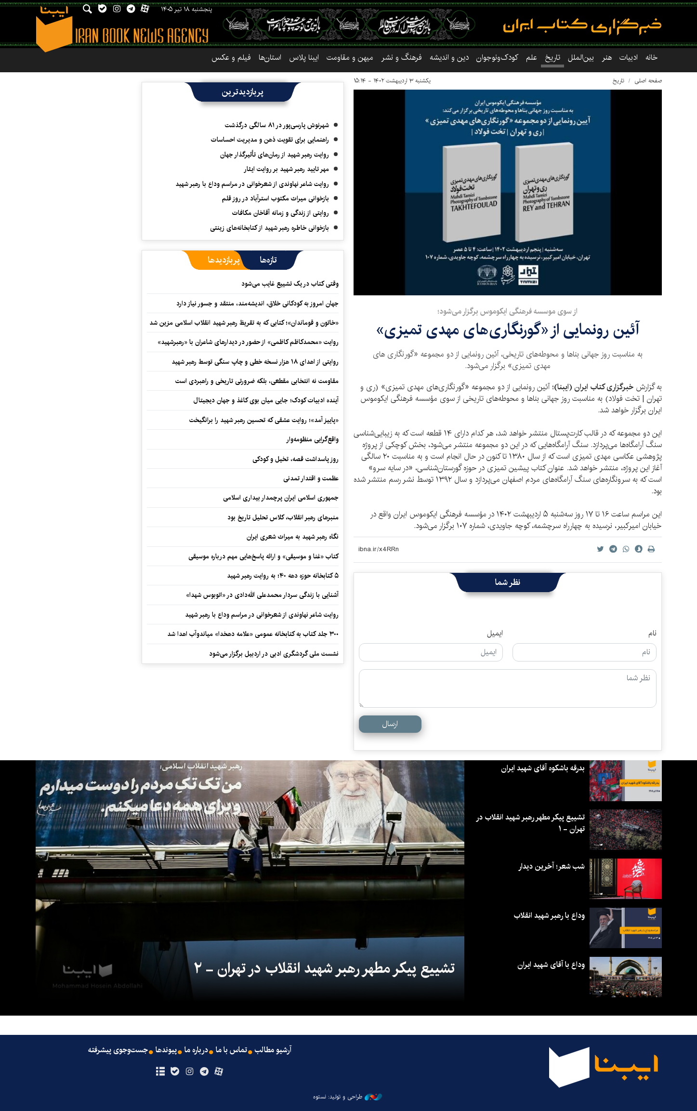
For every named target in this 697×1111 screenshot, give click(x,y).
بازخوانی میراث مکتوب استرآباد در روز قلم (275, 198)
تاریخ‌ (552, 57)
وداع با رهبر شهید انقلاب (549, 915)
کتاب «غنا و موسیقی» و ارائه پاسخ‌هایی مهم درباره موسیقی (263, 556)
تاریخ (618, 80)
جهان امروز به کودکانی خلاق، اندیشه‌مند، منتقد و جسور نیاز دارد (257, 303)
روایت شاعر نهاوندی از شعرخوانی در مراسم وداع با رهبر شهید (252, 184)
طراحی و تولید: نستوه (347, 1097)
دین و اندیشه (449, 57)
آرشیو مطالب (273, 1050)
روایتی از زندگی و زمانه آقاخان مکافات (280, 213)
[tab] (268, 260)
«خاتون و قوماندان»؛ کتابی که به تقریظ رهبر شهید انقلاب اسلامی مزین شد (244, 322)
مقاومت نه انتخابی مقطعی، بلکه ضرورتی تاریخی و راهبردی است (257, 381)
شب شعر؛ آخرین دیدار (551, 866)
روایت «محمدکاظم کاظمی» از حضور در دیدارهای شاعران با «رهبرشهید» (248, 342)
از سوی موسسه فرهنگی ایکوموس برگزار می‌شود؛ (507, 311)
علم (531, 57)
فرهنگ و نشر (401, 57)
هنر (607, 57)
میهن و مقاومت (350, 57)
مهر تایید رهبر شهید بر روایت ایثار (286, 169)
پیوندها (166, 1050)
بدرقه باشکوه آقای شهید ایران (543, 768)
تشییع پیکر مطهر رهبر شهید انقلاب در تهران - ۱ (530, 823)
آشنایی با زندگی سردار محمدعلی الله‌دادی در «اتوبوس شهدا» (262, 595)
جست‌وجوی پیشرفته (118, 1050)
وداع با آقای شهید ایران (551, 964)
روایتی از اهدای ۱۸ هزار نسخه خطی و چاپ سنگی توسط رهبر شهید (255, 362)
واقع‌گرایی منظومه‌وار (312, 439)
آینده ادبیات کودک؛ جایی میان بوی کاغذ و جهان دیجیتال (266, 400)
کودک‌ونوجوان (497, 57)
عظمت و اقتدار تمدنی (311, 478)
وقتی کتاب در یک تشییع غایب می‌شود (290, 283)
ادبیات (628, 57)
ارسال (390, 723)
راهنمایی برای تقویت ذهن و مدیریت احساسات (270, 139)
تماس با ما (231, 1050)
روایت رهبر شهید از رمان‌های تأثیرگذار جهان (274, 154)
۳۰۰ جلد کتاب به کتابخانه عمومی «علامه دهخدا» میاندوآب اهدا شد (253, 634)
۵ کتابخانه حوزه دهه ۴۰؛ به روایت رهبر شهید (283, 575)
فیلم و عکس (231, 57)
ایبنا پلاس (304, 57)
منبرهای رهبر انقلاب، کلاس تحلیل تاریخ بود (283, 517)
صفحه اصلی (648, 80)
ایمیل (495, 633)
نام (652, 633)
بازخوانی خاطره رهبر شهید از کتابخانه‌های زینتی (269, 228)
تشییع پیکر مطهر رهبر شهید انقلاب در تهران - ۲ (324, 968)
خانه (651, 57)
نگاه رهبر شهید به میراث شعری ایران (293, 536)
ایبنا (582, 27)
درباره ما (196, 1050)
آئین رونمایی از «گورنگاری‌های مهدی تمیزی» (507, 330)
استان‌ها (270, 57)
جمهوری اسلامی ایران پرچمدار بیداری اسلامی (281, 497)
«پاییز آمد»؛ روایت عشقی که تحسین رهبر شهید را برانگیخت (264, 420)
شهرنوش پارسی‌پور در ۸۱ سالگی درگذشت (277, 125)
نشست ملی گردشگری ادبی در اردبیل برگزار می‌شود (274, 653)
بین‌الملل (581, 57)
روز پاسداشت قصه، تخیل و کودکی (295, 459)
